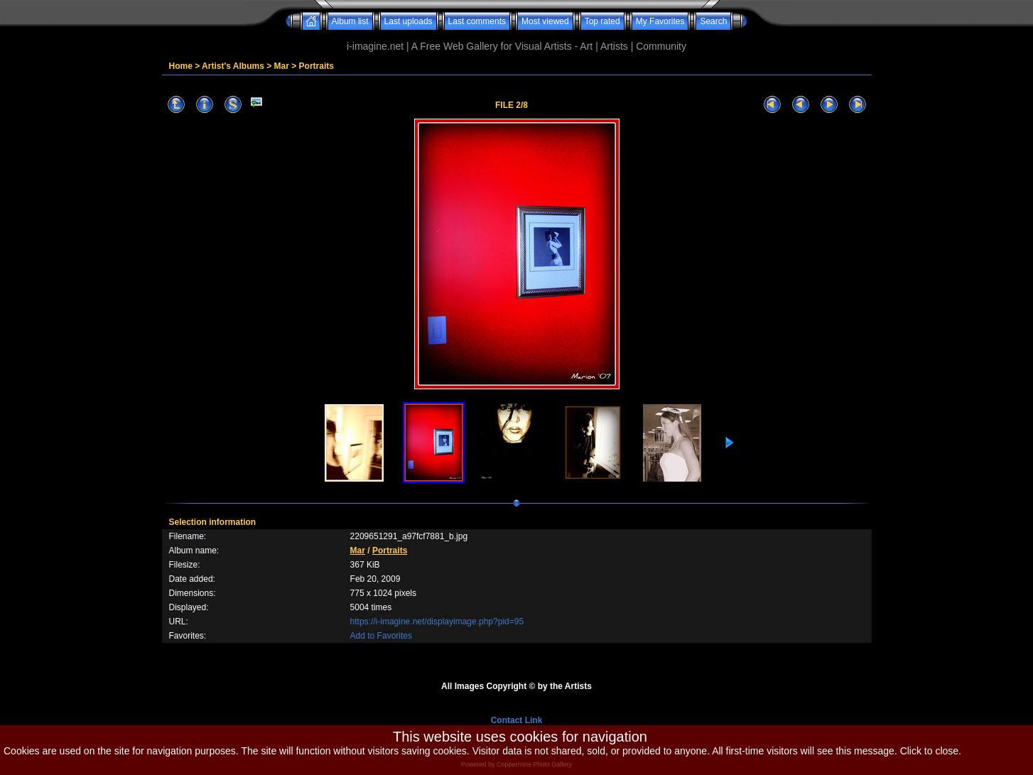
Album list (350, 21)
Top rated (602, 21)
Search (713, 21)
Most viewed (545, 21)
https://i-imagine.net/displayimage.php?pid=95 (437, 622)
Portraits (316, 66)
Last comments (477, 21)
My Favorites (660, 21)
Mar (281, 66)
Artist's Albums (233, 66)
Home (181, 66)
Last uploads (408, 21)
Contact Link (517, 720)
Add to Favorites (381, 636)
